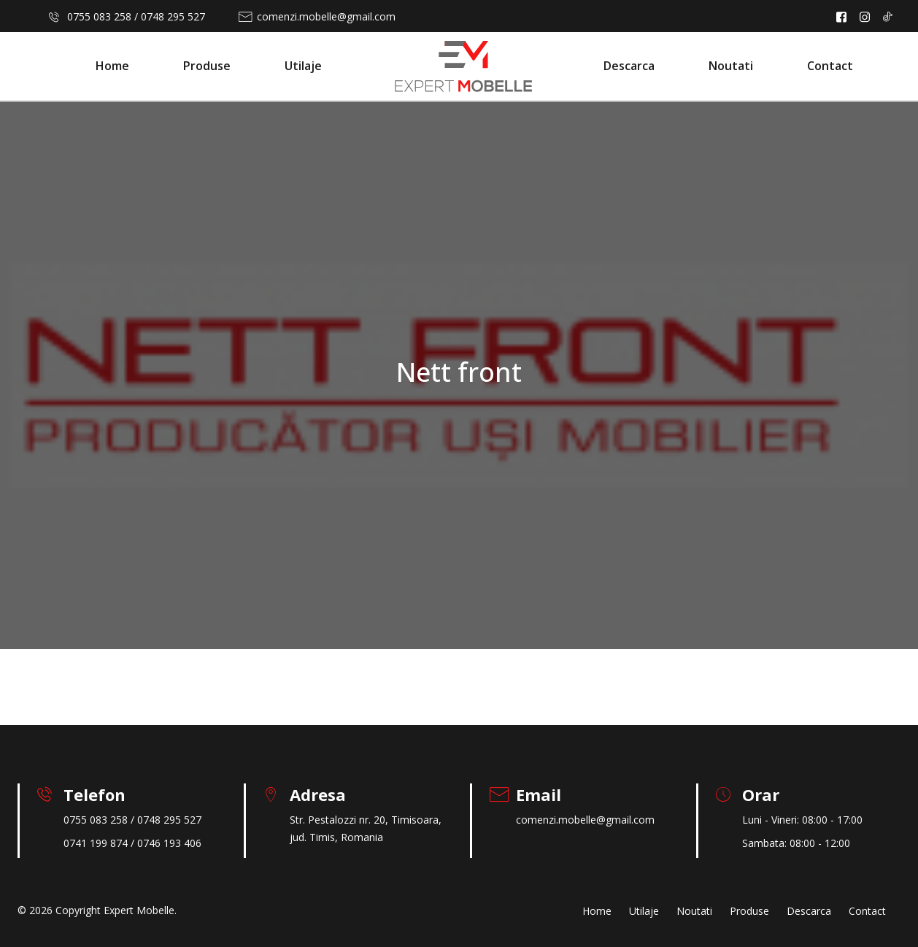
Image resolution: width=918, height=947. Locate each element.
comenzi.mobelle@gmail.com (326, 16)
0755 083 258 (99, 16)
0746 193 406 (169, 843)
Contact (830, 66)
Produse (207, 66)
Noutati (731, 66)
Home (112, 66)
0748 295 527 (173, 16)
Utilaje (303, 66)
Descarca (629, 66)
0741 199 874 (95, 843)
